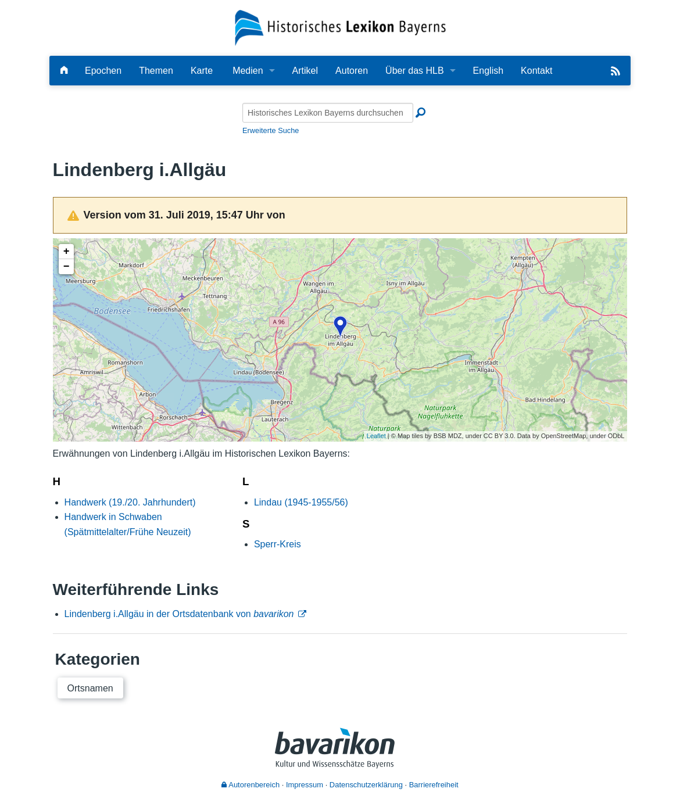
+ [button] (66, 252)
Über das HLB (414, 71)
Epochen (103, 71)
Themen (156, 71)
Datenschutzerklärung (366, 784)
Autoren (351, 71)
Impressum (304, 784)
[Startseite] (340, 27)
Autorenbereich (250, 784)
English (488, 71)
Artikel (305, 71)
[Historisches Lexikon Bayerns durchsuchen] (327, 113)
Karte (202, 71)
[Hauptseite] (64, 71)
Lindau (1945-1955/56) (301, 502)
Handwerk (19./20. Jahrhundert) (130, 502)
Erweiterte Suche (270, 130)
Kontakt (536, 71)
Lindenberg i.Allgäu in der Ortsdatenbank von (179, 614)
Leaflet (376, 435)
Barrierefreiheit (434, 784)
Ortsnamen (90, 688)
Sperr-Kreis (277, 544)
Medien (247, 71)
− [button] (66, 267)
